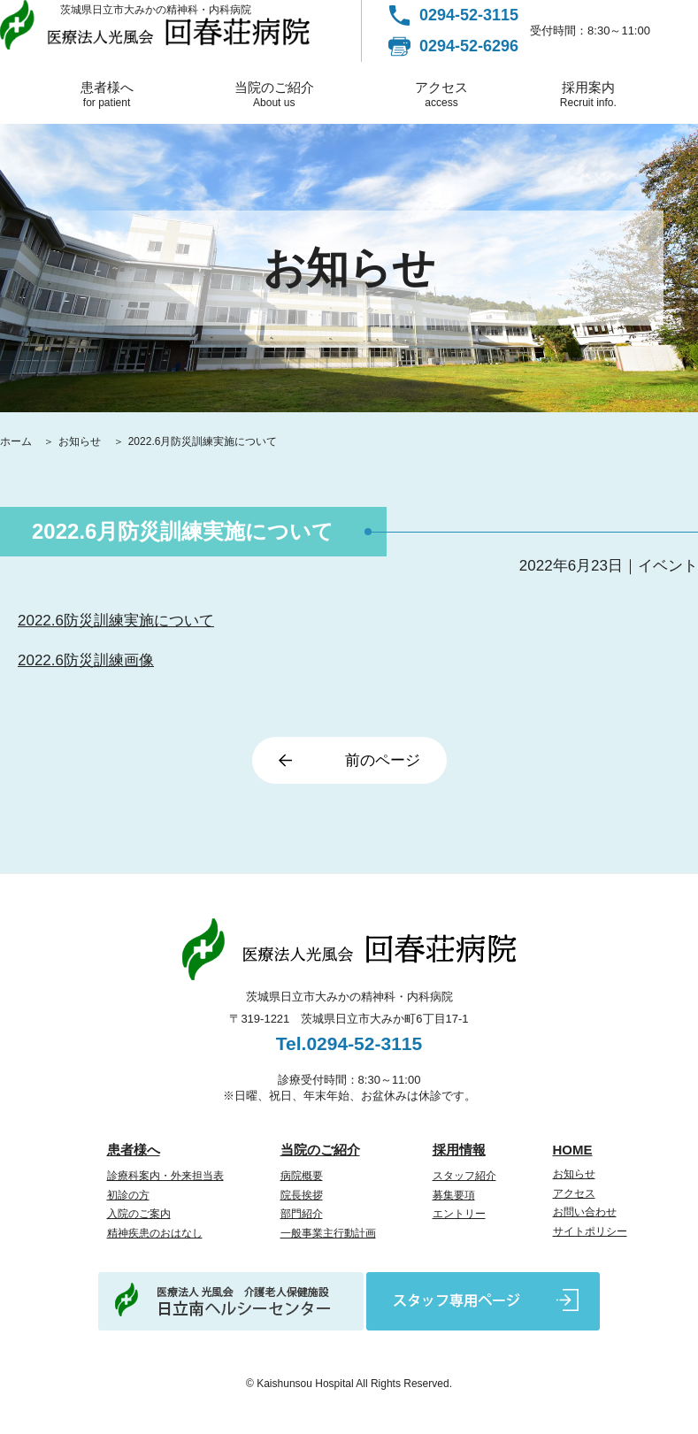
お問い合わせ (585, 1212)
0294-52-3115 (468, 15)
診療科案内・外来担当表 (165, 1175)
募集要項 (454, 1195)
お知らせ (81, 441)
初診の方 (128, 1195)
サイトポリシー (590, 1231)
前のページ (382, 760)
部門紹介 (301, 1214)
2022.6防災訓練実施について (116, 620)
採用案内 (587, 94)
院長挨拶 (301, 1195)
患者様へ (106, 94)
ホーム (17, 441)
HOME (573, 1149)
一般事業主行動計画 (328, 1233)
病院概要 (301, 1175)
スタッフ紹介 (464, 1175)
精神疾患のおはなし (155, 1233)
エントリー (459, 1214)
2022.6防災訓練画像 (86, 660)
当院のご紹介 (274, 94)
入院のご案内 (139, 1214)
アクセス (441, 94)
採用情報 (459, 1149)
